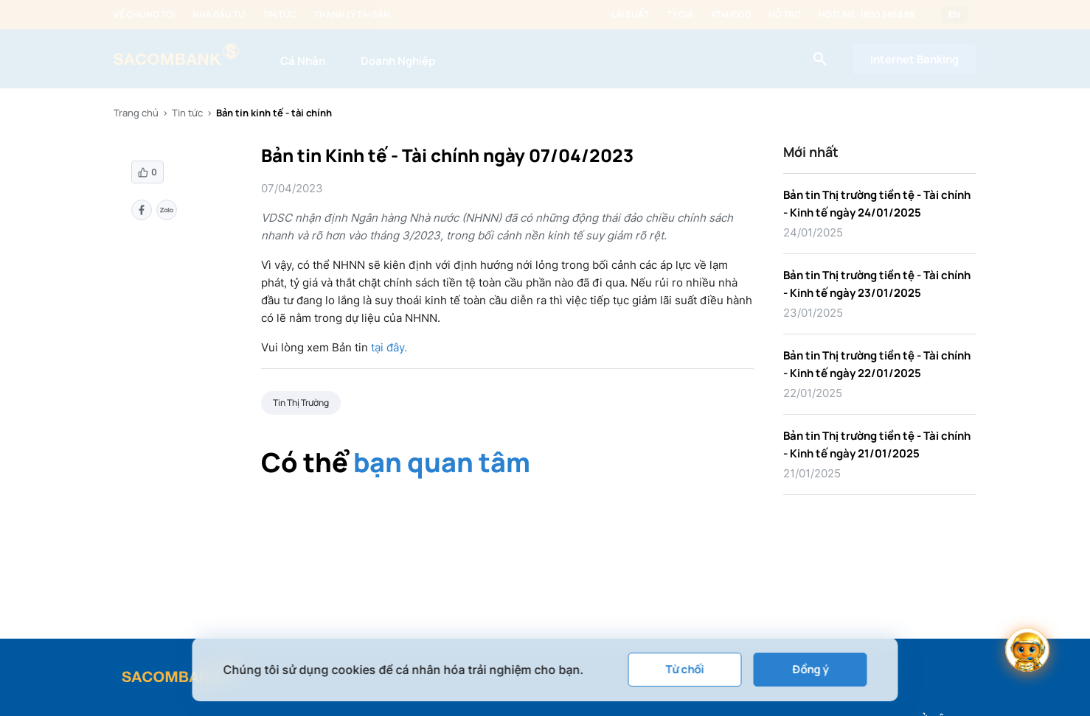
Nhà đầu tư (218, 15)
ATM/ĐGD (731, 15)
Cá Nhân (302, 61)
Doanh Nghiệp (398, 61)
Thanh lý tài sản (352, 15)
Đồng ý (810, 669)
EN (954, 15)
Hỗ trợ (784, 15)
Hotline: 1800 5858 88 (866, 15)
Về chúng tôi (144, 15)
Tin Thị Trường (301, 402)
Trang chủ (136, 112)
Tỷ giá (680, 15)
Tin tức (279, 15)
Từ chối (685, 669)
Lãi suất (630, 15)
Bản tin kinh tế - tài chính (274, 112)
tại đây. (389, 347)
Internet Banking (914, 59)
